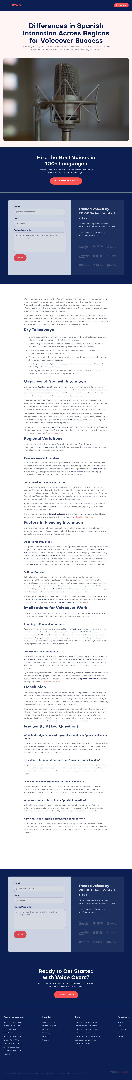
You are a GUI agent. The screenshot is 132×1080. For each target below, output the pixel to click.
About (75, 5)
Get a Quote (121, 5)
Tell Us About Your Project (66, 182)
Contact (84, 5)
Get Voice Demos (66, 996)
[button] (51, 6)
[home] (12, 5)
